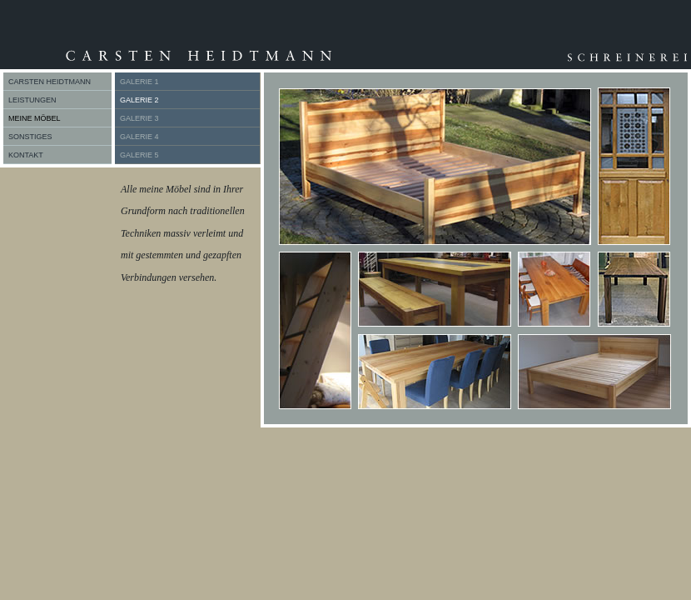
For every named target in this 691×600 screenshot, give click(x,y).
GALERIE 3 (139, 118)
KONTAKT (25, 155)
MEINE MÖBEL (34, 118)
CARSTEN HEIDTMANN (49, 82)
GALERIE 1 (139, 82)
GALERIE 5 (139, 155)
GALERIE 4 (139, 136)
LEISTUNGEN (32, 100)
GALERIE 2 (139, 100)
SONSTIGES (30, 136)
